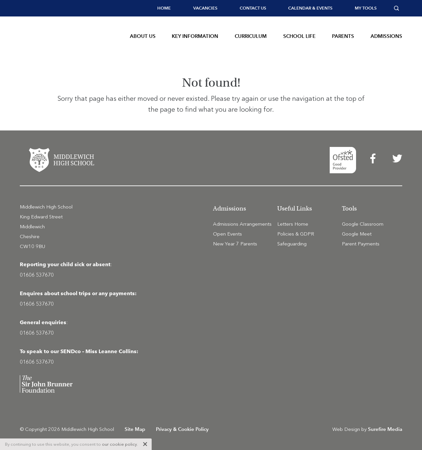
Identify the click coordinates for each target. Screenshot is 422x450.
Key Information (195, 36)
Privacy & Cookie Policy (182, 429)
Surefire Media (385, 429)
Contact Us (253, 8)
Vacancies (205, 8)
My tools (366, 8)
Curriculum (251, 36)
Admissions (386, 36)
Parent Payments (360, 244)
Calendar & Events (310, 8)
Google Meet (357, 234)
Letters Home (292, 224)
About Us (143, 36)
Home (164, 8)
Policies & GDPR (295, 234)
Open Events (227, 234)
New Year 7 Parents (235, 244)
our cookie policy (119, 444)
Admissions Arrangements (242, 224)
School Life (299, 36)
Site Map (135, 429)
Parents (343, 36)
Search (398, 8)
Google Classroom (362, 224)
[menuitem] (164, 8)
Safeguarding (292, 244)
